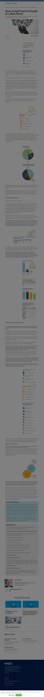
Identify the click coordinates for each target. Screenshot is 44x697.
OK (18, 695)
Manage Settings (11, 695)
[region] (22, 693)
